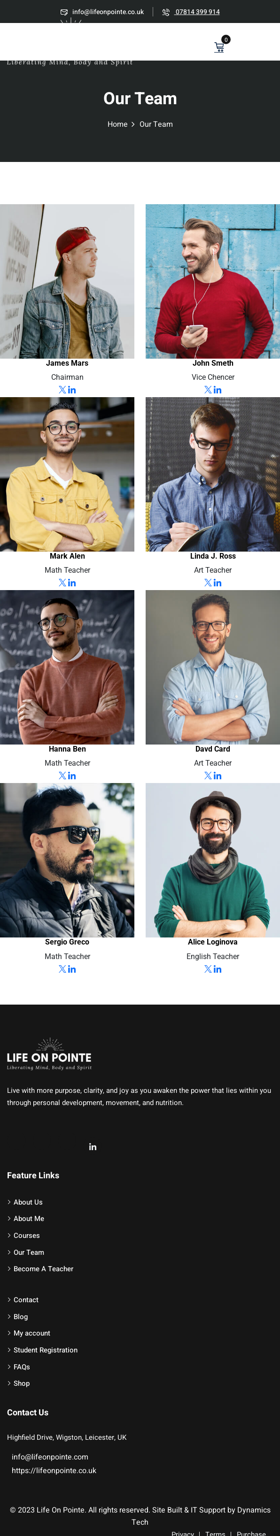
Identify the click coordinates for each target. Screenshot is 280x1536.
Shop (22, 1383)
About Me (29, 1218)
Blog (21, 1317)
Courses (27, 1235)
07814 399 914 (191, 12)
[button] (268, 43)
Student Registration (46, 1350)
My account (32, 1333)
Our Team (29, 1252)
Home (118, 124)
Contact (26, 1300)
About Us (28, 1202)
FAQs (22, 1367)
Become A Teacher (43, 1269)
